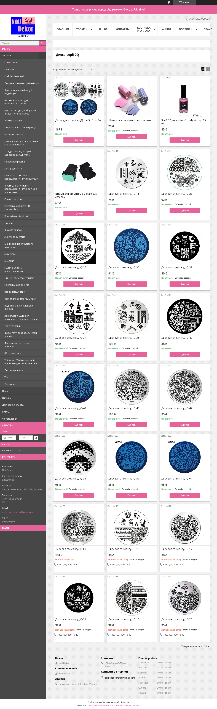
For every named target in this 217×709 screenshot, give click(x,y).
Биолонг (9, 260)
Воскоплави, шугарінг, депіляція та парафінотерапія (21, 317)
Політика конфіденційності (128, 705)
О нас (5, 391)
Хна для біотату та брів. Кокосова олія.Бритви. (17, 153)
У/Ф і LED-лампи (13, 120)
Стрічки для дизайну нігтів (19, 277)
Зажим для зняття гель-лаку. (20, 298)
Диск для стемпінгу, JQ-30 (123, 267)
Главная (63, 29)
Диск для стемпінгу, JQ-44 (176, 408)
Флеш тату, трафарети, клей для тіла (20, 334)
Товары (6, 55)
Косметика (10, 62)
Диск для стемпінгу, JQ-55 (70, 478)
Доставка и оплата (13, 404)
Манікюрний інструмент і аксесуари (18, 245)
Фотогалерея (9, 418)
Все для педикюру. (14, 291)
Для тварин (10, 384)
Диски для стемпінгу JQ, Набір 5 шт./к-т (78, 122)
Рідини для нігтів (13, 199)
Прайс (208, 29)
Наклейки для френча (16, 284)
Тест (6, 377)
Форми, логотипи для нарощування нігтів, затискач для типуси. (21, 189)
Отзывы (6, 397)
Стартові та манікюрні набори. (21, 83)
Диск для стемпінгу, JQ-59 (123, 478)
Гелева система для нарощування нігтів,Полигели (21, 177)
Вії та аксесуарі (13, 353)
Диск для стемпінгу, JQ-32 (176, 267)
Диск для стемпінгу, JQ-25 (176, 619)
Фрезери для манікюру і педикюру (18, 92)
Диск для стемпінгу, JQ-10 (123, 549)
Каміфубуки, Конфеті (16, 216)
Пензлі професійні (14, 161)
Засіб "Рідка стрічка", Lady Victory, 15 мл (183, 122)
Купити (78, 140)
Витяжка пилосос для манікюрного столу (16, 102)
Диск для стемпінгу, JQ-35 (123, 337)
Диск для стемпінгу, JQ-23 (176, 193)
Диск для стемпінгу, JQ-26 (70, 267)
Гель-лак (9, 69)
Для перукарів (12, 325)
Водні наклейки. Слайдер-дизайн (19, 307)
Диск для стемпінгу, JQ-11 (123, 193)
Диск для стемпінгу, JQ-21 (70, 619)
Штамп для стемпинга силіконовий (129, 120)
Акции (166, 29)
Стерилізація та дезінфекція (20, 127)
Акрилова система (14, 236)
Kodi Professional (14, 76)
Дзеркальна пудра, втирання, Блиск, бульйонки (21, 143)
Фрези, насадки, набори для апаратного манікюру (20, 112)
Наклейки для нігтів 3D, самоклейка (17, 207)
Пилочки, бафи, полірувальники (13, 269)
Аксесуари (10, 253)
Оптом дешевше (13, 370)
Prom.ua (125, 702)
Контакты (123, 29)
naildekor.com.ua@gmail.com (18, 512)
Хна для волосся (13, 229)
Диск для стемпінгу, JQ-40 (176, 337)
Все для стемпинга (14, 134)
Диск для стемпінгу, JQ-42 (70, 408)
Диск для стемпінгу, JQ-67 (176, 478)
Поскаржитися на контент (100, 705)
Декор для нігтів (13, 168)
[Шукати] (42, 43)
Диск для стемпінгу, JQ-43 (123, 408)
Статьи (6, 411)
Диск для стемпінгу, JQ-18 (123, 619)
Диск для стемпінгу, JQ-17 (176, 549)
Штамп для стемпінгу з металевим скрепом (76, 195)
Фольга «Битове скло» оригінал (17, 344)
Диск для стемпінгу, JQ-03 (70, 549)
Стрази (8, 223)
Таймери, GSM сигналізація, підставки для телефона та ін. (21, 361)
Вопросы (185, 29)
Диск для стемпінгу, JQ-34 (70, 337)
